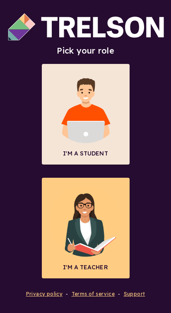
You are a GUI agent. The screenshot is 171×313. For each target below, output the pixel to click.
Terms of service (93, 294)
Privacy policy (44, 294)
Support (134, 294)
